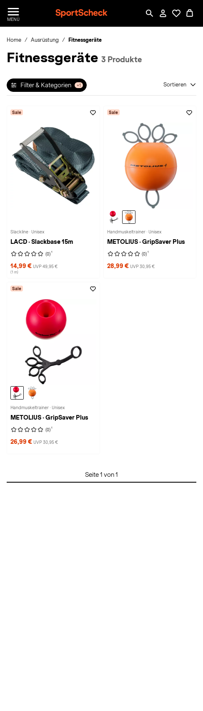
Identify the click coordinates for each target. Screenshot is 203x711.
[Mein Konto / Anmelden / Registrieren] (163, 13)
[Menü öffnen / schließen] (13, 13)
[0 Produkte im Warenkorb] (189, 13)
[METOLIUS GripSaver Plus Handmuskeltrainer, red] (113, 217)
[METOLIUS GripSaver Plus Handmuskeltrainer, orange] (128, 217)
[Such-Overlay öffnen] (149, 13)
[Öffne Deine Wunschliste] (176, 13)
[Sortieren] (179, 84)
